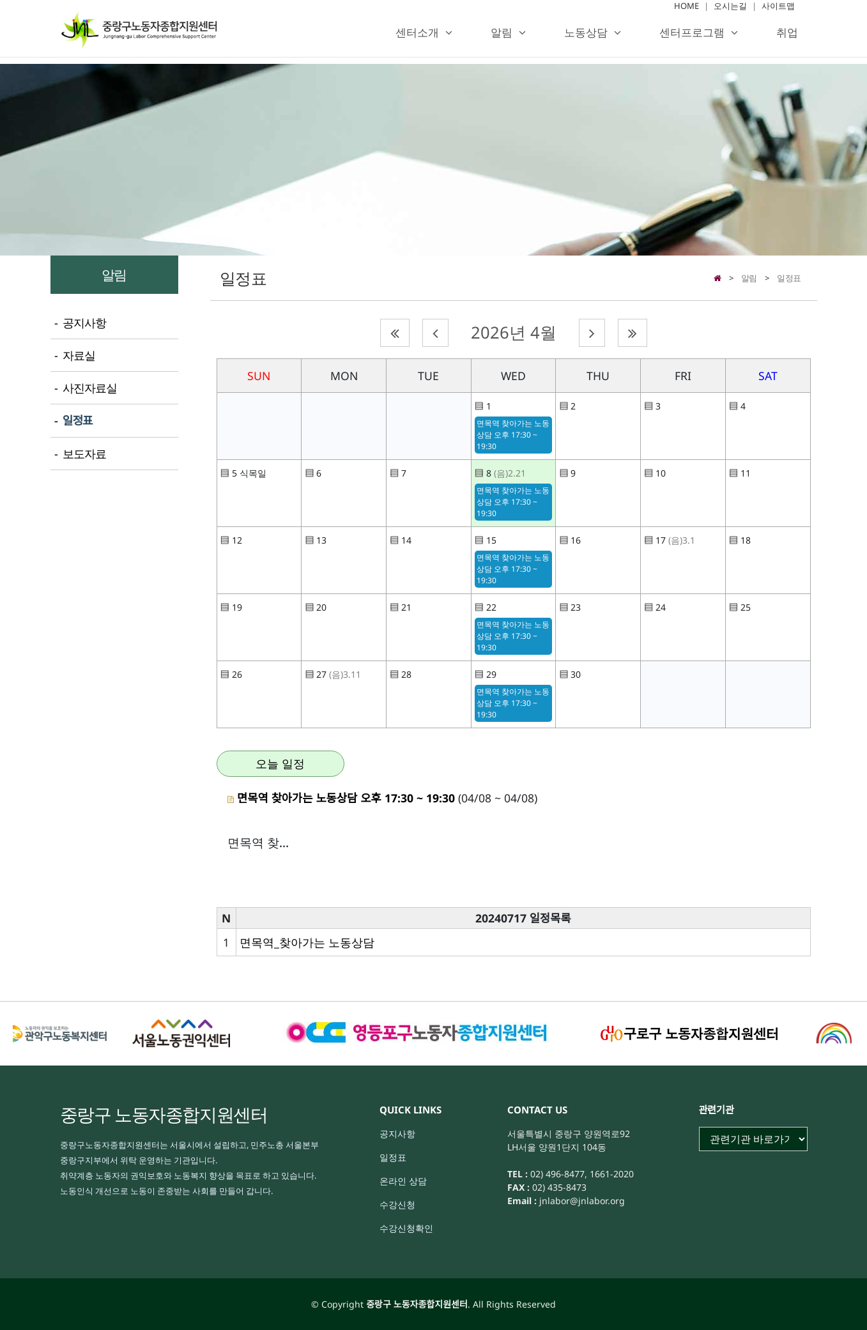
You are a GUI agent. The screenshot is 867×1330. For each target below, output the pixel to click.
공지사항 (397, 1133)
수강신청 (397, 1204)
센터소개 (417, 38)
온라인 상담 (403, 1181)
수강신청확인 (406, 1228)
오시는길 (730, 12)
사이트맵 (778, 12)
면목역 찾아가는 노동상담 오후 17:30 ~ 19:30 (513, 435)
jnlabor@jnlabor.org (581, 1201)
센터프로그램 (692, 38)
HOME (686, 12)
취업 (787, 38)
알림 (501, 38)
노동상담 (586, 38)
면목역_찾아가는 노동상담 (307, 942)
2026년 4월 (513, 332)
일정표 (789, 278)
